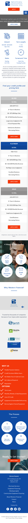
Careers (14, 499)
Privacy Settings (18, 518)
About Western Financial (14, 497)
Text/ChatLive (7, 274)
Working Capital (14, 491)
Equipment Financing (14, 488)
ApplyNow (7, 261)
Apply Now (14, 24)
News (14, 502)
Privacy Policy (11, 518)
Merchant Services (14, 486)
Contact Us (14, 505)
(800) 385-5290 (14, 481)
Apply (14, 9)
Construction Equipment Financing (14, 493)
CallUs (21, 262)
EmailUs (21, 273)
